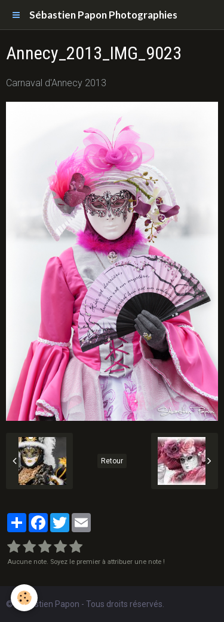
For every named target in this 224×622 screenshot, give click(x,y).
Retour (112, 461)
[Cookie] (24, 597)
